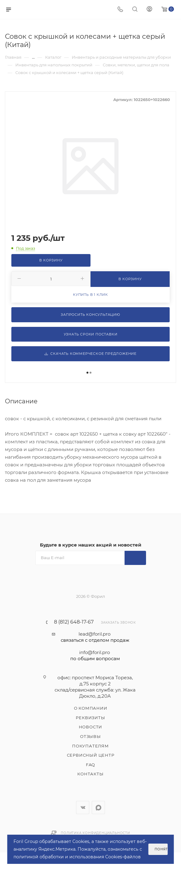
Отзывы (90, 736)
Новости (90, 726)
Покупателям (90, 745)
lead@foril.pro (95, 637)
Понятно (161, 849)
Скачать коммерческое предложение (90, 353)
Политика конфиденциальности (95, 833)
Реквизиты (90, 717)
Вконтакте (82, 807)
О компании (90, 708)
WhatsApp (98, 807)
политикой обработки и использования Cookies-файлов (77, 857)
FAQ (90, 764)
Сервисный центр (90, 755)
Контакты (90, 773)
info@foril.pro (95, 655)
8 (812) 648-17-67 (74, 622)
